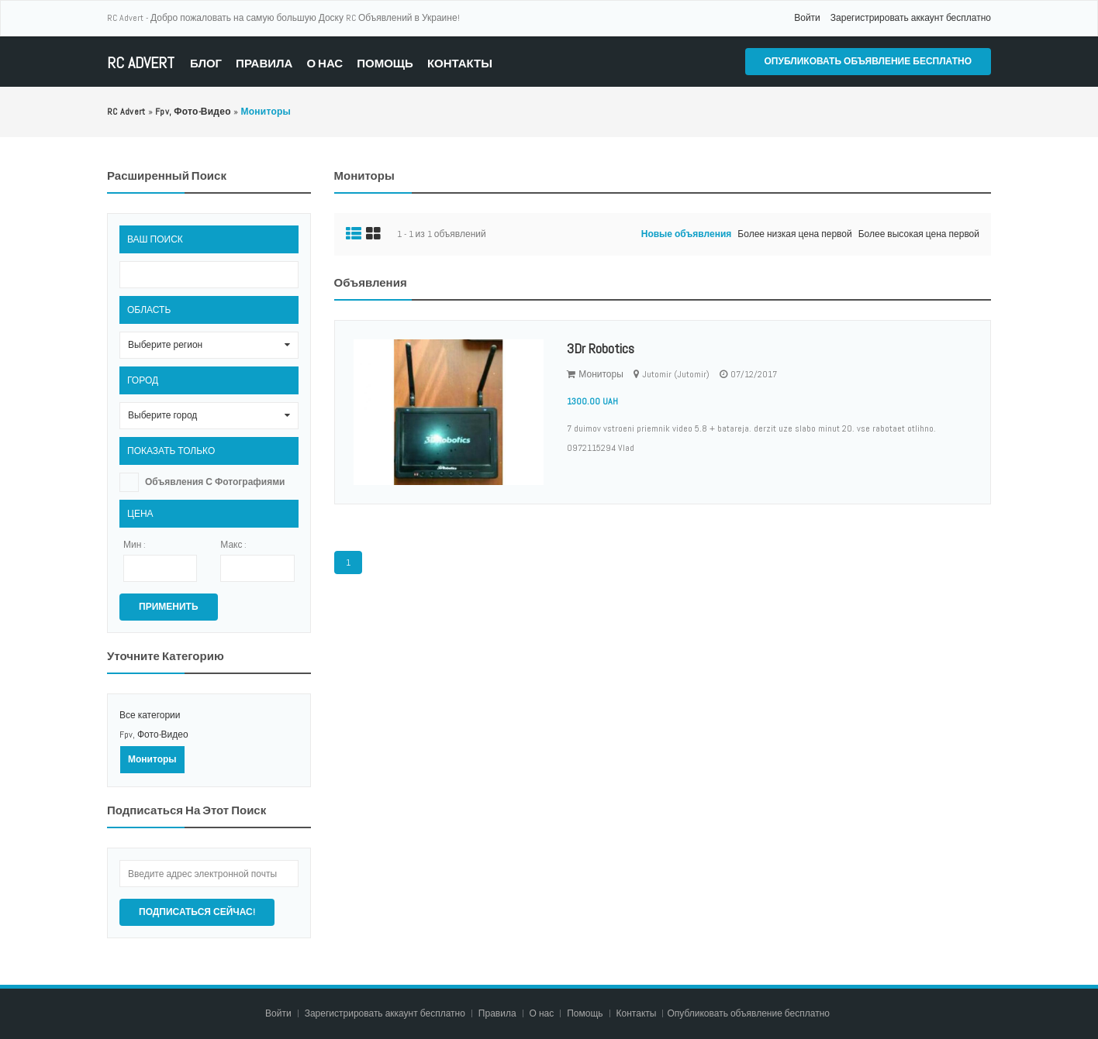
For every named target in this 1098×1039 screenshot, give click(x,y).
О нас (324, 63)
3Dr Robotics (600, 348)
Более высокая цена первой (918, 234)
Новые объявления (686, 234)
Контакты (459, 63)
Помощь (385, 63)
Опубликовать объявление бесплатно (868, 61)
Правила (264, 63)
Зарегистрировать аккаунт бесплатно (910, 18)
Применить (169, 606)
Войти (807, 18)
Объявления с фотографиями (215, 482)
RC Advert (140, 63)
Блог (206, 63)
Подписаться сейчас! (197, 912)
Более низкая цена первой (794, 234)
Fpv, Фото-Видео (153, 734)
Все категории (150, 715)
